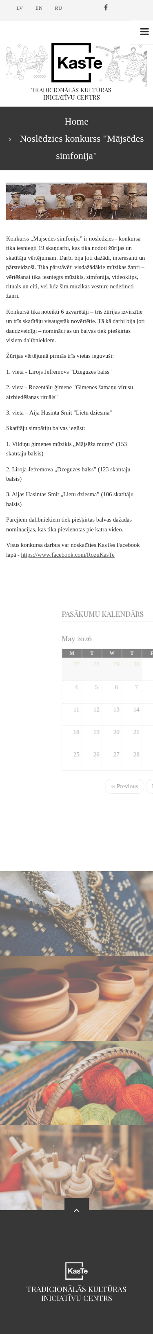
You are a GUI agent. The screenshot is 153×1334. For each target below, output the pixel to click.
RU (58, 8)
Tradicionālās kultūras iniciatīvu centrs (76, 1293)
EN (38, 8)
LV (19, 8)
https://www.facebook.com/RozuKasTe (68, 554)
